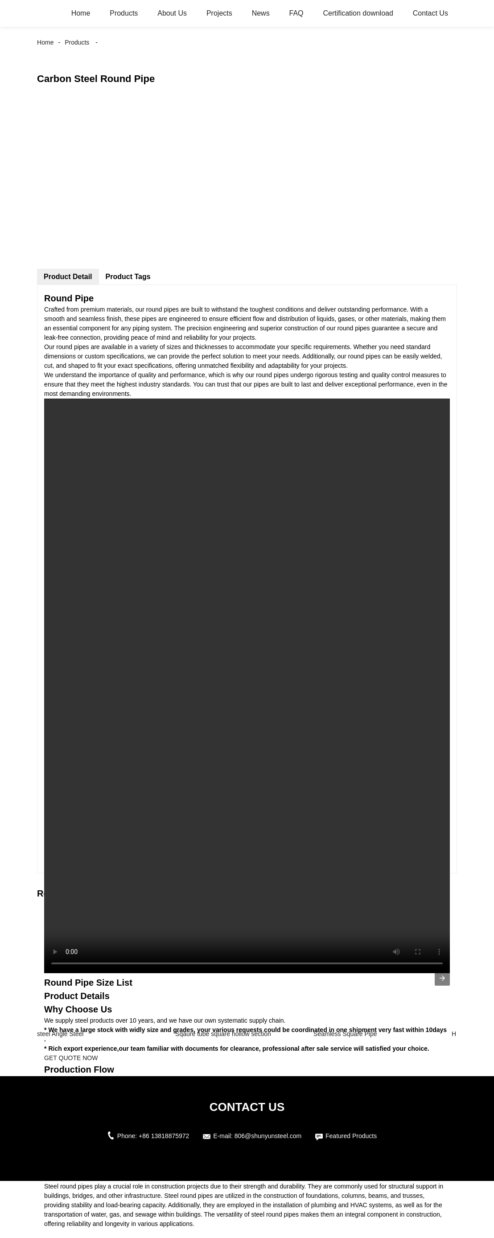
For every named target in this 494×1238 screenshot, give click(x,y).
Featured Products (351, 1135)
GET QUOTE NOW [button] (71, 1057)
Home (81, 13)
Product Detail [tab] (68, 276)
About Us (172, 13)
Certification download (358, 13)
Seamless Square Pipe (345, 1033)
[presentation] (442, 978)
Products (124, 13)
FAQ (296, 13)
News (261, 13)
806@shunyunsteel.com (268, 1135)
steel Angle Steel (60, 1033)
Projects (219, 13)
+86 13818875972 (164, 1135)
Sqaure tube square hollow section (223, 1033)
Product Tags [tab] (128, 276)
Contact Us (430, 13)
